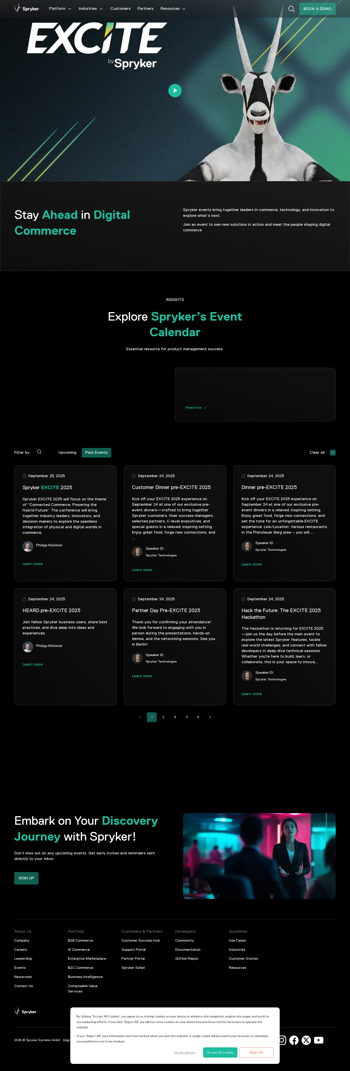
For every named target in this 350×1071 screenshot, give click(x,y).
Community (184, 941)
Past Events (96, 453)
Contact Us (23, 986)
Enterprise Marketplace (87, 959)
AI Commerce (79, 950)
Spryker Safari (133, 968)
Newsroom (23, 977)
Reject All (256, 1052)
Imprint (69, 1040)
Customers (120, 9)
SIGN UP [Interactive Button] (26, 878)
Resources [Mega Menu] (173, 9)
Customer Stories (243, 959)
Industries (237, 950)
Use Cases (237, 941)
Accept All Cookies (220, 1052)
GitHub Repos (186, 959)
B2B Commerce (80, 941)
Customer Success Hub (140, 941)
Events (20, 968)
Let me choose (184, 1052)
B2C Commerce (80, 968)
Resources (237, 968)
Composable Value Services (83, 988)
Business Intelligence (85, 977)
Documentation (187, 950)
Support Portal (133, 950)
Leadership (23, 959)
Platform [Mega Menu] (60, 9)
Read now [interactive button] (193, 408)
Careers (20, 950)
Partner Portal (133, 959)
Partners (146, 9)
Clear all (317, 453)
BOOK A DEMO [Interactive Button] (317, 9)
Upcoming (67, 453)
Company (21, 941)
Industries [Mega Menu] (91, 9)
